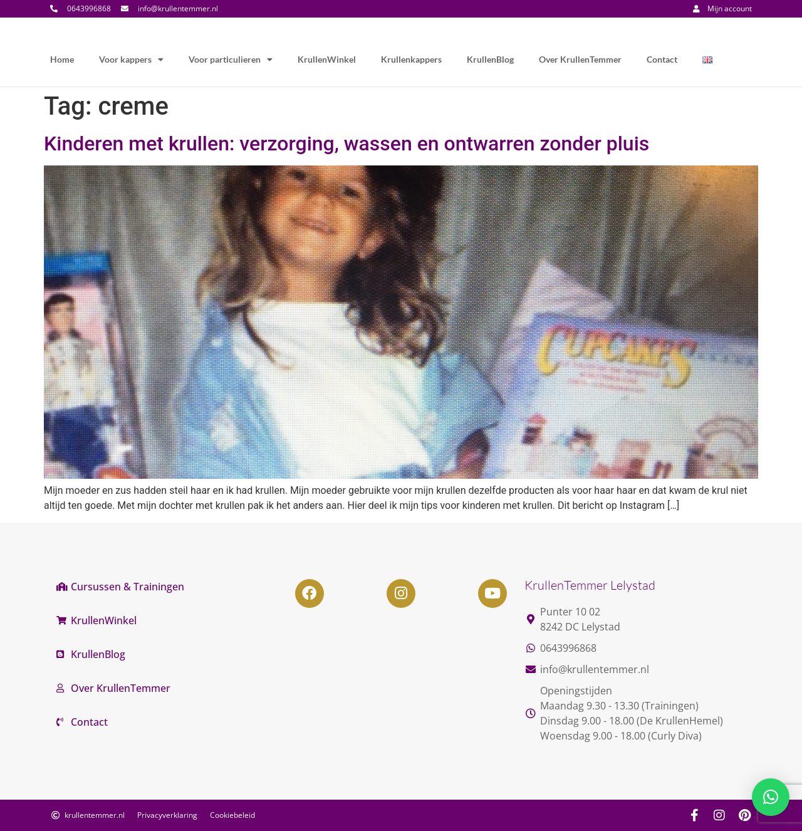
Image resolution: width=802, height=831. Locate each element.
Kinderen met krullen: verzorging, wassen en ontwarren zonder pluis (346, 143)
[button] (770, 797)
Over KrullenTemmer (580, 59)
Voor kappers (131, 59)
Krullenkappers (411, 59)
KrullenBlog (490, 59)
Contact (662, 59)
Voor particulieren (231, 59)
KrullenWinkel (327, 59)
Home (62, 59)
